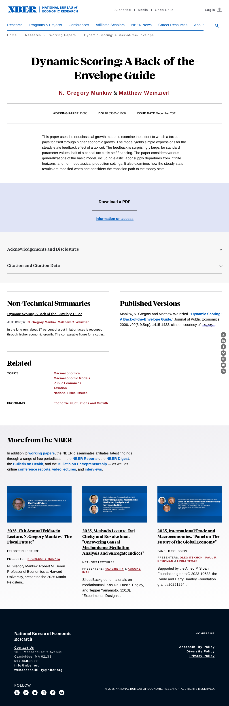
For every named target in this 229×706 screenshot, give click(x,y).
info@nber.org (27, 665)
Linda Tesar (187, 561)
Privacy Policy (202, 656)
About (199, 25)
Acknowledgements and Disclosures (43, 249)
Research (15, 25)
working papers (41, 453)
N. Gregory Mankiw (85, 93)
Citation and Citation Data (33, 265)
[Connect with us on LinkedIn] (26, 692)
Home (12, 35)
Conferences (79, 25)
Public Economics (67, 383)
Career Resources (172, 25)
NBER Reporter (85, 458)
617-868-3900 (26, 661)
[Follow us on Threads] (44, 692)
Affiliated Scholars (110, 25)
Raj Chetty (114, 568)
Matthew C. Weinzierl (73, 322)
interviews (93, 469)
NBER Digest (117, 458)
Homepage (205, 633)
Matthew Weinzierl (144, 93)
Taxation (60, 388)
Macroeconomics (67, 373)
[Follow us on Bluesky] (35, 692)
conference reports (34, 469)
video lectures (64, 469)
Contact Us (24, 647)
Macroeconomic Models (72, 378)
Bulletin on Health (28, 464)
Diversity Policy (201, 651)
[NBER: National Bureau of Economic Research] (46, 12)
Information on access (115, 219)
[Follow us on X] (17, 692)
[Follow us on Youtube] (61, 692)
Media (143, 10)
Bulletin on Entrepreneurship (82, 464)
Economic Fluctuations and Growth (81, 403)
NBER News (141, 25)
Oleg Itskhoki (192, 557)
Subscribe (122, 10)
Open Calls (164, 10)
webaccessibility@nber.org (38, 670)
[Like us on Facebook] (52, 692)
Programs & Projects (45, 25)
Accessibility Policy (197, 647)
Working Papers (62, 35)
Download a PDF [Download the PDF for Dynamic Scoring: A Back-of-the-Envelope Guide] (114, 202)
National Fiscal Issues (70, 393)
